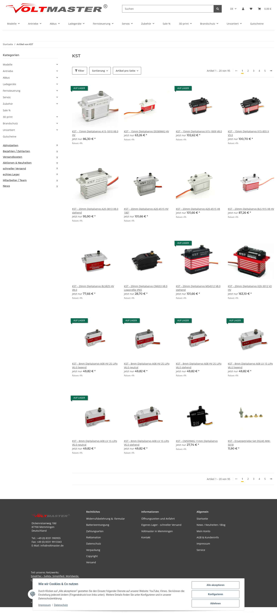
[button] (243, 9)
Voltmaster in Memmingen (157, 531)
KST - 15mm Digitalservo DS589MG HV (146, 131)
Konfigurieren (215, 594)
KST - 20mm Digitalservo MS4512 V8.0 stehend (198, 288)
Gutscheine (9, 136)
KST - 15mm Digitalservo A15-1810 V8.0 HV (95, 133)
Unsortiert (9, 130)
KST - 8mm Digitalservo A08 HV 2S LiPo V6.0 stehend (198, 365)
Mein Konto (203, 531)
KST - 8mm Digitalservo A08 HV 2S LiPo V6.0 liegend (94, 365)
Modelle (7, 64)
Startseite (202, 518)
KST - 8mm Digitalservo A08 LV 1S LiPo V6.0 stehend (146, 442)
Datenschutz (61, 605)
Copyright (92, 556)
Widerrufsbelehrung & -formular (105, 518)
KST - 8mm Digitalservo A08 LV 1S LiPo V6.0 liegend (250, 365)
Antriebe (8, 71)
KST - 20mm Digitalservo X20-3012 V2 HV (250, 288)
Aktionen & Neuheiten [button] (17, 162)
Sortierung (98, 70)
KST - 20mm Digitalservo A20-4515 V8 (198, 209)
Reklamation (93, 537)
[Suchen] (168, 9)
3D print (8, 117)
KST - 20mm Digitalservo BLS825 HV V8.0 (93, 288)
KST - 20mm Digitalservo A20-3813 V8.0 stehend (95, 210)
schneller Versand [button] (14, 168)
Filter (79, 70)
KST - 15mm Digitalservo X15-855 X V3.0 (248, 133)
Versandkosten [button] (12, 157)
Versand (91, 562)
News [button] (6, 186)
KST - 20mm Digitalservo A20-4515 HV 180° (146, 210)
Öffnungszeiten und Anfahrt (158, 518)
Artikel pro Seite (125, 70)
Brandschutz (10, 123)
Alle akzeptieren (215, 585)
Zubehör (8, 103)
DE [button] (231, 8)
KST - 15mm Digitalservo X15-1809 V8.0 (199, 131)
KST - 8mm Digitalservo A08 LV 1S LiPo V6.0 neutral (94, 442)
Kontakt (145, 537)
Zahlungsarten (95, 531)
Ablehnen (215, 603)
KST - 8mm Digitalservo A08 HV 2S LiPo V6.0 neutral (146, 365)
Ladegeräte (9, 84)
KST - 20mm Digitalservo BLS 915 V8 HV (251, 209)
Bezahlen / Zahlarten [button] (16, 151)
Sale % (7, 110)
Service (201, 550)
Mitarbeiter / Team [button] (15, 180)
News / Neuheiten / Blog (211, 524)
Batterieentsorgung (97, 524)
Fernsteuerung (11, 90)
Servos (7, 97)
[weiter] (271, 71)
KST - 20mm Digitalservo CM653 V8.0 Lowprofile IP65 (145, 288)
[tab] (30, 145)
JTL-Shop (258, 611)
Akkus (6, 77)
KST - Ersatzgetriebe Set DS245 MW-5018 (249, 442)
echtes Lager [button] (11, 174)
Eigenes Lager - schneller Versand (161, 524)
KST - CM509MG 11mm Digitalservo (197, 441)
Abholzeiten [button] (10, 145)
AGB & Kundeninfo (208, 537)
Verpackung (93, 550)
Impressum (44, 605)
